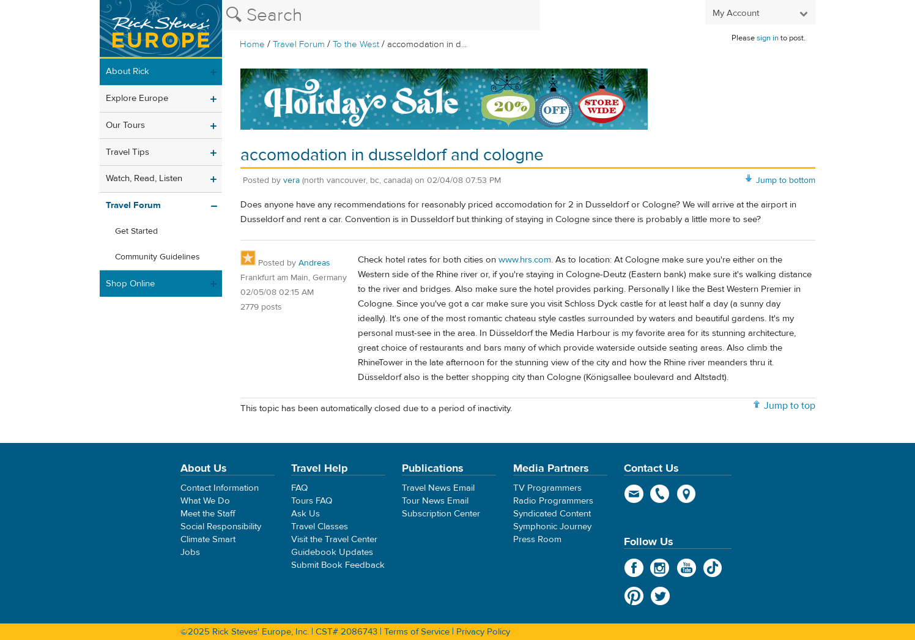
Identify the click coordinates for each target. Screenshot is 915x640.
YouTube (686, 568)
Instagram (660, 568)
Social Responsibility (220, 526)
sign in (768, 38)
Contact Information (219, 488)
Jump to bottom (785, 180)
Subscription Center (441, 513)
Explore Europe (137, 98)
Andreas (314, 263)
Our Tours (125, 125)
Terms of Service (417, 632)
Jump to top (789, 406)
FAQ (299, 488)
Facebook (634, 568)
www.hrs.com (524, 260)
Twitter (660, 596)
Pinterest (634, 596)
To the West (356, 44)
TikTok (713, 568)
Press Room (537, 539)
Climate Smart (207, 539)
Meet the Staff (207, 513)
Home (252, 44)
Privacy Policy (483, 632)
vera (291, 180)
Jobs (190, 552)
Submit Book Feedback (338, 565)
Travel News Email (438, 488)
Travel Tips (127, 152)
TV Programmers (547, 488)
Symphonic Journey (552, 526)
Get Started (136, 231)
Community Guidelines (157, 256)
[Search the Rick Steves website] (381, 15)
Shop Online (130, 283)
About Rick (127, 71)
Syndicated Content (552, 513)
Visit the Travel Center (334, 539)
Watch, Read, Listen (144, 178)
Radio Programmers (553, 501)
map (686, 494)
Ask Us (305, 513)
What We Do (205, 501)
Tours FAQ (311, 501)
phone (660, 494)
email (634, 494)
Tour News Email (435, 501)
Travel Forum (299, 44)
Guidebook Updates (332, 552)
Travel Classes (319, 526)
